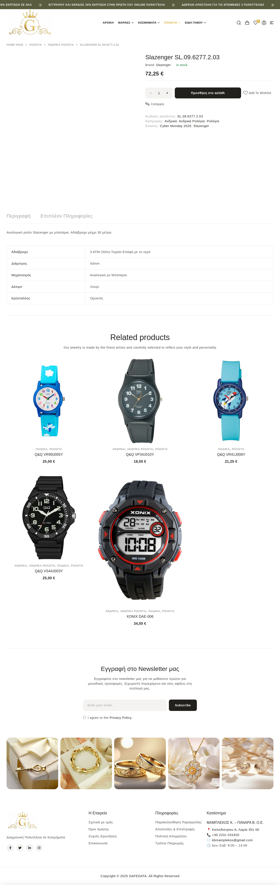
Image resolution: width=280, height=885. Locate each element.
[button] (271, 22)
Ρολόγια (35, 44)
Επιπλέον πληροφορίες (66, 216)
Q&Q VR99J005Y (49, 454)
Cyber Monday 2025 (175, 126)
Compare (157, 104)
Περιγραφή (19, 216)
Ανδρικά (170, 121)
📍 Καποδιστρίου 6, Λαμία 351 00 (233, 829)
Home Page (15, 44)
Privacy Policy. (120, 717)
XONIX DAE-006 (139, 616)
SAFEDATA (138, 876)
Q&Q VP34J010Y (140, 454)
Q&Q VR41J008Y (231, 454)
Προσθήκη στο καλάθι (208, 93)
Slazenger (163, 65)
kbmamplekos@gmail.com (232, 840)
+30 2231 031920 (225, 835)
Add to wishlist (260, 93)
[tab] (19, 216)
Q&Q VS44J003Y (49, 571)
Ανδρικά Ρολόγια (61, 44)
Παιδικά (41, 449)
